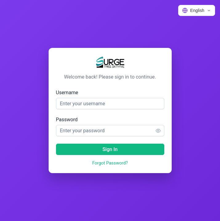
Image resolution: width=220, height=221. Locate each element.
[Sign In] (110, 149)
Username (67, 92)
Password (67, 119)
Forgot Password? (110, 163)
